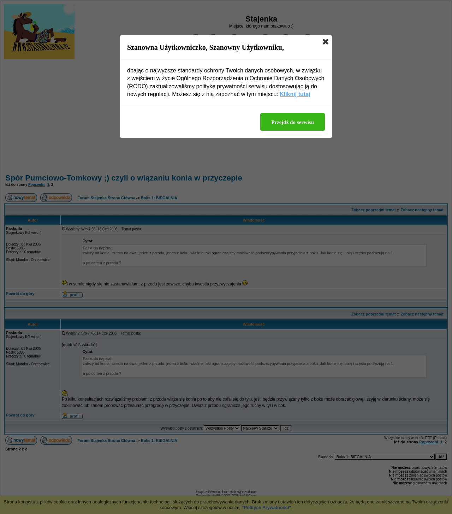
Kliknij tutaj (295, 94)
